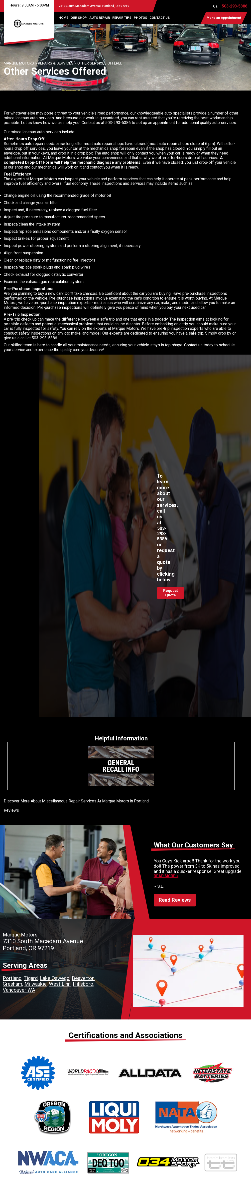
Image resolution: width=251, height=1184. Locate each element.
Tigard (31, 978)
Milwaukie (35, 984)
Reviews (11, 810)
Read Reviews (175, 900)
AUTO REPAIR (99, 18)
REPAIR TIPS (121, 18)
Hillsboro (83, 984)
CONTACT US (159, 18)
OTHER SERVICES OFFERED (100, 63)
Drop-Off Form (39, 162)
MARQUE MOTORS (19, 63)
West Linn (60, 984)
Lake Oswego (55, 978)
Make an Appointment (224, 18)
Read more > (166, 876)
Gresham (12, 984)
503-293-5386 (234, 6)
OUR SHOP (79, 18)
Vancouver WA (19, 990)
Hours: (28, 5)
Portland (12, 978)
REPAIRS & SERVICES (55, 63)
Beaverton (83, 978)
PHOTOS (140, 18)
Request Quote (170, 592)
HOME (63, 18)
